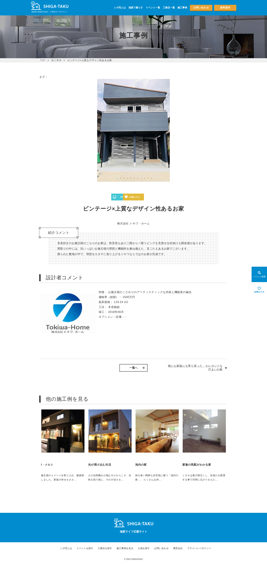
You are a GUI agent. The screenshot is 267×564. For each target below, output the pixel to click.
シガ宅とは (120, 7)
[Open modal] (259, 274)
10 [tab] (148, 178)
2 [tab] (120, 178)
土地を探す (144, 548)
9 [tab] (144, 178)
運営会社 (178, 548)
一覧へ (133, 367)
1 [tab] (117, 178)
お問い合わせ (201, 7)
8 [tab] (141, 178)
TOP (42, 60)
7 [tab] (137, 178)
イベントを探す (84, 548)
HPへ (123, 197)
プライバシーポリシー (199, 548)
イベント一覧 (153, 7)
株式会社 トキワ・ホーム (133, 223)
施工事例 (182, 7)
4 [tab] (127, 178)
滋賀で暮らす (136, 7)
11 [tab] (151, 178)
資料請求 (225, 7)
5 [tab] (131, 178)
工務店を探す (105, 548)
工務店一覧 (169, 7)
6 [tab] (134, 178)
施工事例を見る (125, 548)
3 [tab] (124, 178)
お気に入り (145, 197)
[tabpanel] (133, 130)
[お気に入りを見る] (259, 289)
